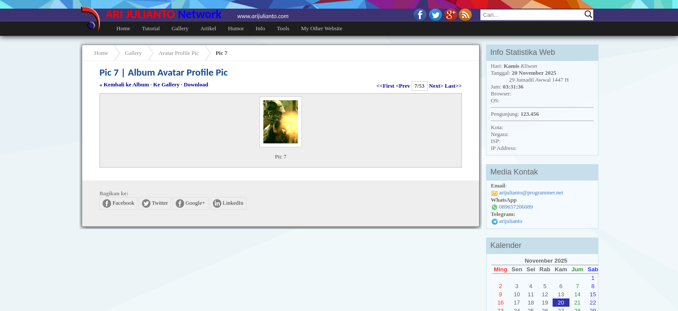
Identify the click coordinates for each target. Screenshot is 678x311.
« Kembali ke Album (124, 84)
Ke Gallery (166, 84)
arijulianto (510, 221)
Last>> (453, 86)
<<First (385, 86)
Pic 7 (221, 53)
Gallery (180, 28)
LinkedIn (228, 203)
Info (260, 28)
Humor (236, 28)
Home (123, 28)
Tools (283, 28)
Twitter (155, 203)
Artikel (208, 28)
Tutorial (151, 28)
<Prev (403, 86)
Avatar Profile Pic (179, 53)
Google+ (190, 203)
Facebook (118, 203)
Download (196, 84)
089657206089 (516, 206)
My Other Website (321, 28)
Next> (436, 86)
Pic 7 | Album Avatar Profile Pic (163, 72)
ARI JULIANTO (197, 14)
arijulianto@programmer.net (531, 192)
